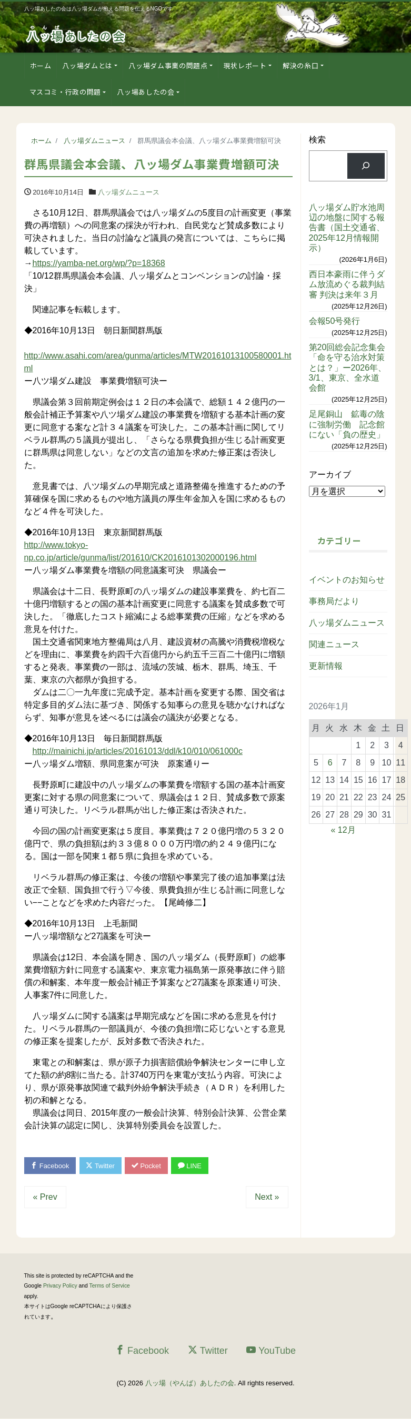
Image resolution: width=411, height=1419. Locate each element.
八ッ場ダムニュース (128, 192)
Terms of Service (109, 1286)
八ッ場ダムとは (87, 65)
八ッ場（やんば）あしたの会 (189, 1383)
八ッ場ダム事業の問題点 (167, 65)
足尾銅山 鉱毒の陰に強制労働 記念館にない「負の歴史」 (347, 424)
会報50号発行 (334, 321)
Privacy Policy (60, 1286)
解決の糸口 (300, 65)
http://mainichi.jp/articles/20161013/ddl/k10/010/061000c (138, 751)
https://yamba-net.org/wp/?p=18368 (99, 263)
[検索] (366, 166)
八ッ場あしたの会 (145, 92)
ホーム (41, 65)
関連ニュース (334, 644)
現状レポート (245, 65)
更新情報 (326, 665)
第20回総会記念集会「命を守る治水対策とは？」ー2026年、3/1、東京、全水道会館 (348, 367)
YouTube (271, 1350)
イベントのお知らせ (347, 579)
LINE (191, 1166)
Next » (267, 1196)
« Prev (45, 1196)
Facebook (50, 1166)
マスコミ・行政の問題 (65, 92)
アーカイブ (330, 474)
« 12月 (343, 829)
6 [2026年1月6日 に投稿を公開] (330, 762)
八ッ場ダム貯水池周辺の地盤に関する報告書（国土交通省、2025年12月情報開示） (347, 227)
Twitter (101, 1166)
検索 (317, 139)
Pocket (147, 1166)
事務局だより (334, 601)
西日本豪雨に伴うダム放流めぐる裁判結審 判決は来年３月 (347, 284)
